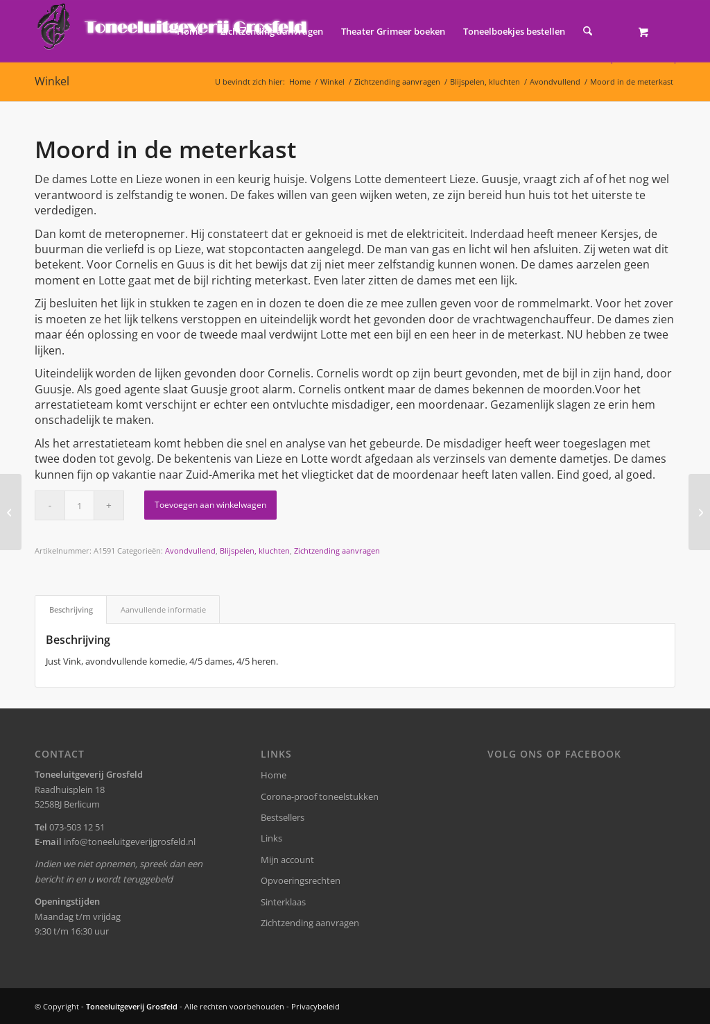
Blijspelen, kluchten (255, 550)
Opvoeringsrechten (300, 880)
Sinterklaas (283, 902)
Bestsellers (282, 817)
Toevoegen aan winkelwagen (210, 505)
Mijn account (287, 859)
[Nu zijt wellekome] (10, 512)
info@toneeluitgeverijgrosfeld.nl (130, 841)
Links (271, 838)
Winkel (52, 81)
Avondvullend (190, 550)
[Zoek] (587, 31)
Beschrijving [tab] (71, 609)
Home (273, 775)
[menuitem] (189, 31)
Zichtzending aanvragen (337, 550)
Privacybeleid (315, 1006)
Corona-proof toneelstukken (320, 796)
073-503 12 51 (77, 827)
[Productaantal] (79, 505)
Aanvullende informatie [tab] (163, 609)
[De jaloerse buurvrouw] (699, 512)
